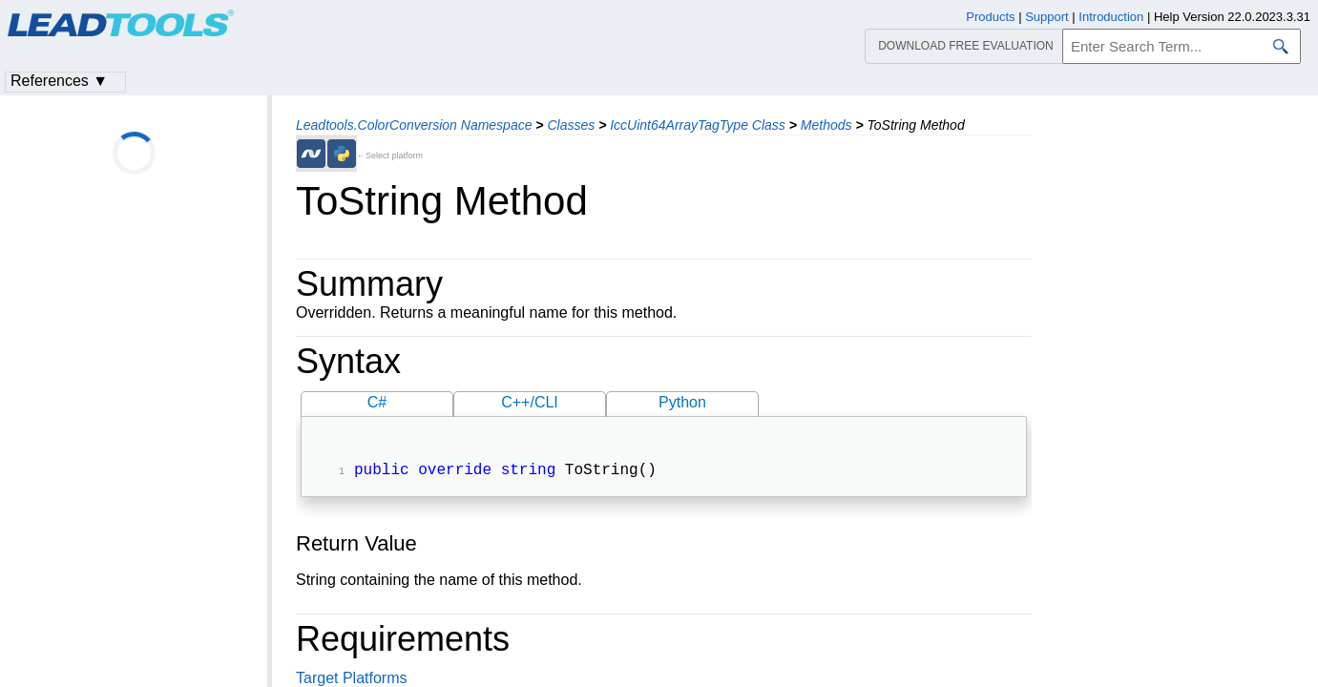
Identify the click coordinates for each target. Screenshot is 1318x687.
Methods (826, 125)
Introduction (1110, 17)
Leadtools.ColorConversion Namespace (414, 125)
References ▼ (59, 81)
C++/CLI (529, 402)
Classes (571, 125)
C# (377, 402)
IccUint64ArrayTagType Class (697, 125)
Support (1047, 17)
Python (682, 402)
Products (990, 17)
